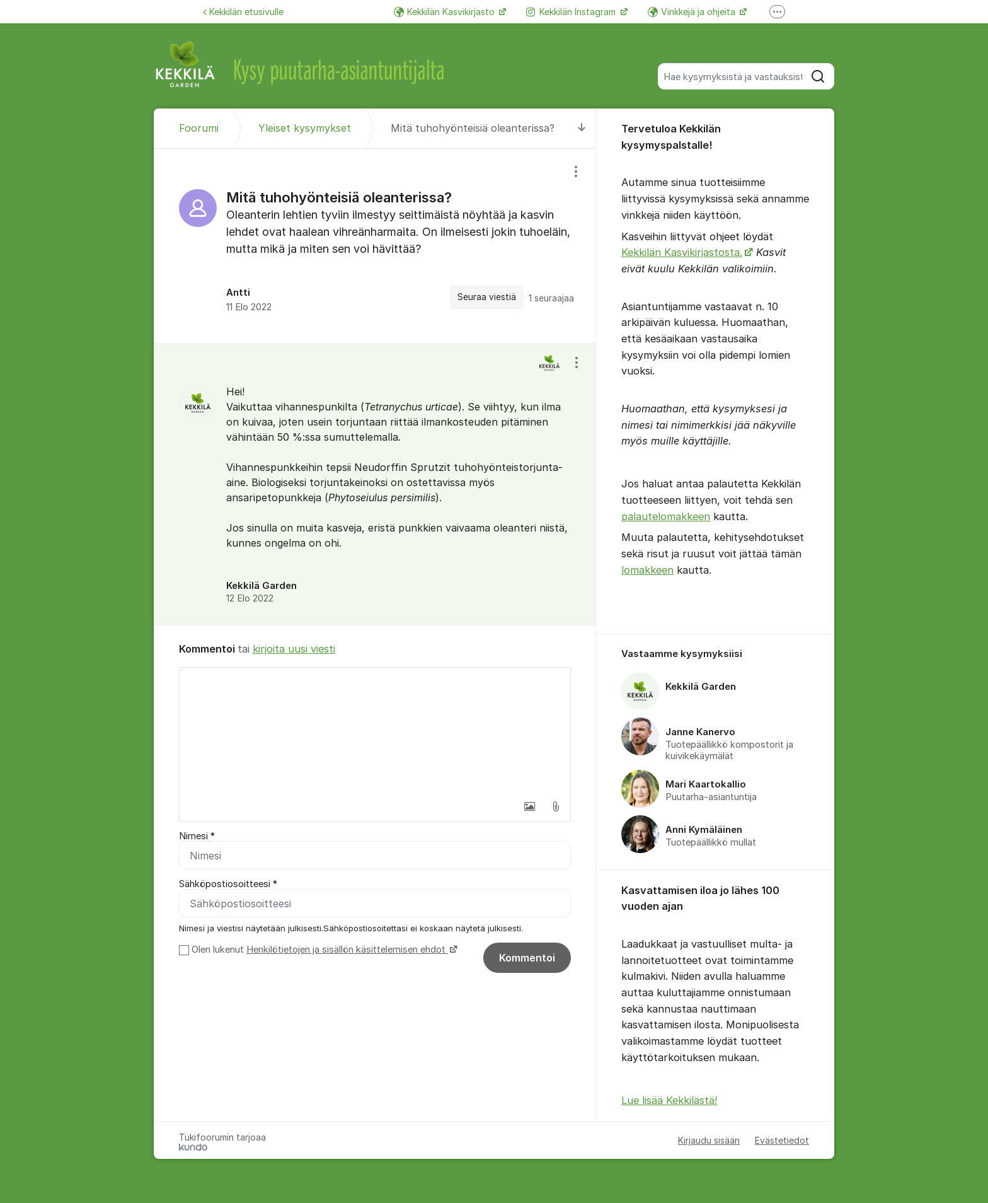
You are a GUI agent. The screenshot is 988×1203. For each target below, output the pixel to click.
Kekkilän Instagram (572, 11)
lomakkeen (647, 570)
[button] (529, 806)
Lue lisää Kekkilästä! (669, 1100)
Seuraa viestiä (486, 297)
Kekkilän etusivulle (243, 11)
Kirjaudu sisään (709, 1140)
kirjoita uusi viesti (294, 648)
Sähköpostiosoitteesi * (228, 884)
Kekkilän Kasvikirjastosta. (681, 252)
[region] (375, 246)
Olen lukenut (323, 949)
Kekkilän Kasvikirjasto (445, 11)
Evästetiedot (782, 1140)
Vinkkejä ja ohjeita (693, 11)
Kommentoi (527, 957)
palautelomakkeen (665, 516)
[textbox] (375, 731)
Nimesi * (197, 836)
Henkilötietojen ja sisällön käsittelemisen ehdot (347, 949)
